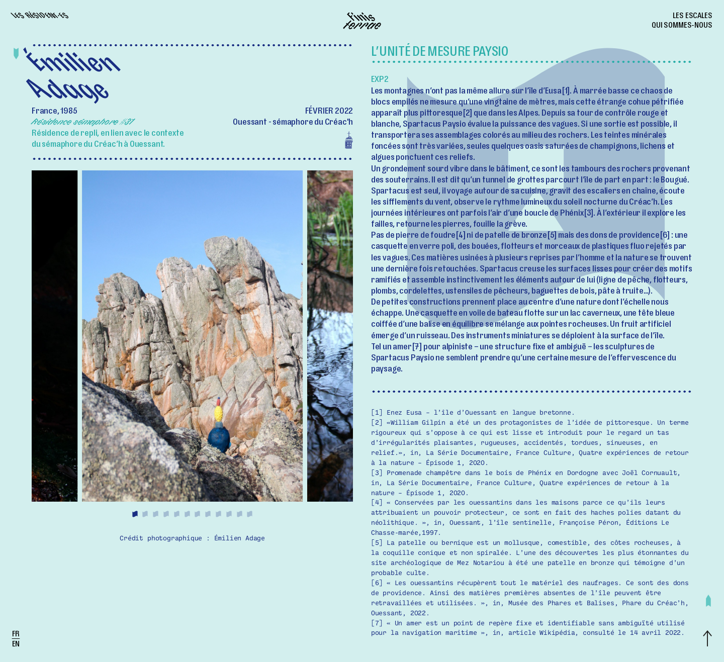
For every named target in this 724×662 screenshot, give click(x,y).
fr (16, 634)
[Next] (273, 345)
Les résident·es (40, 16)
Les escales (692, 16)
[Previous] (112, 345)
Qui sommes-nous (682, 26)
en (16, 644)
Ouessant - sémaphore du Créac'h (293, 123)
